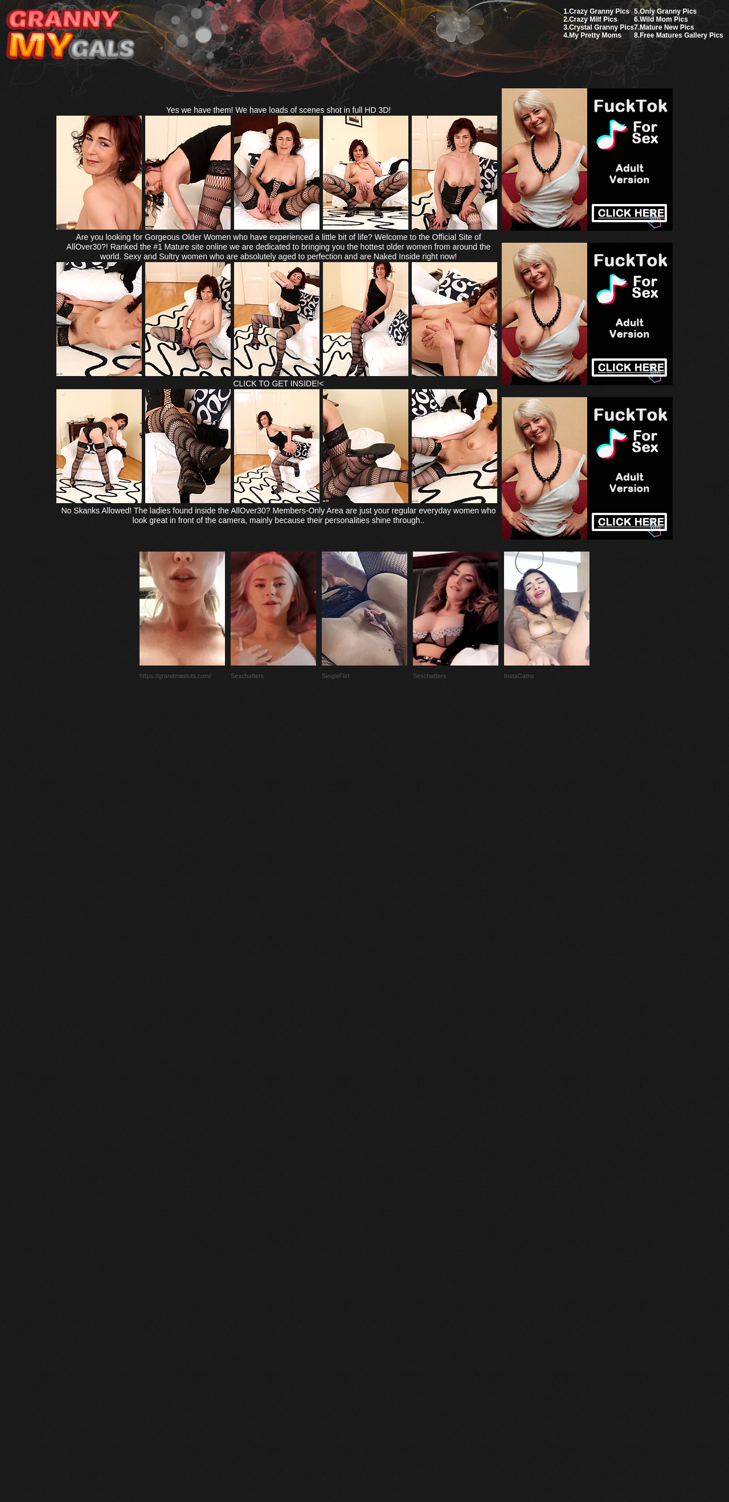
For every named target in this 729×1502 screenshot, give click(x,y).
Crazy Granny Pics (599, 11)
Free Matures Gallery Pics (681, 35)
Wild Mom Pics (664, 19)
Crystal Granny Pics (601, 27)
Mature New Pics (667, 27)
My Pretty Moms (595, 35)
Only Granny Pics (668, 11)
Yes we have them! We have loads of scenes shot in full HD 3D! (278, 110)
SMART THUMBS (385, 1233)
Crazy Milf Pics (593, 19)
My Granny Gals (70, 35)
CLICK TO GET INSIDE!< (278, 383)
